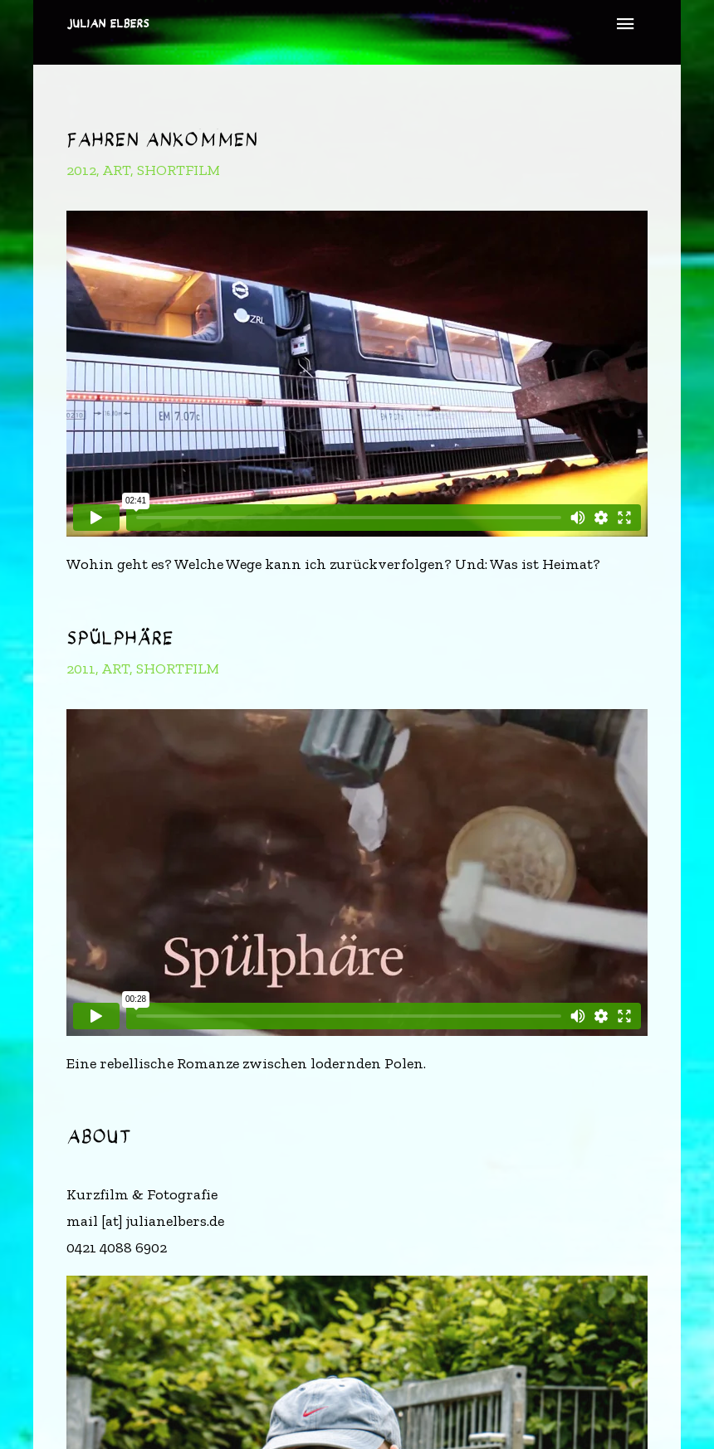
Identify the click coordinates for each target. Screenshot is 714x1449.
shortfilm (178, 170)
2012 (81, 170)
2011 (80, 668)
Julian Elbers (107, 23)
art (116, 170)
